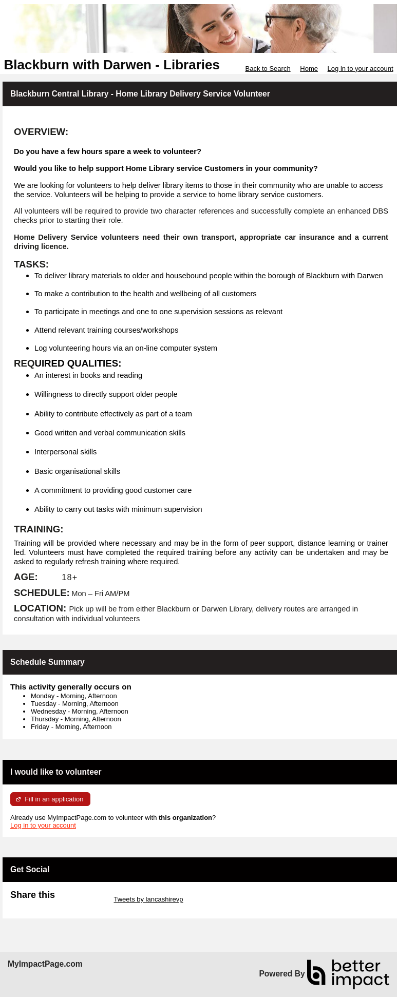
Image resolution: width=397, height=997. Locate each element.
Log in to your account (360, 68)
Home (309, 68)
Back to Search (267, 68)
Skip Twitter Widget (83, 899)
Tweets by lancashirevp (148, 899)
